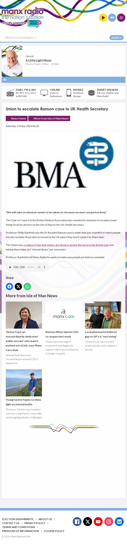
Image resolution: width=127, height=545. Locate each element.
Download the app (78, 94)
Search (116, 37)
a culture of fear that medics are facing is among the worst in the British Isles (66, 244)
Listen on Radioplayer (56, 94)
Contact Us (10, 523)
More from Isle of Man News (51, 118)
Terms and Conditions (18, 527)
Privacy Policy (34, 523)
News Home (18, 118)
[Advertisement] (66, 463)
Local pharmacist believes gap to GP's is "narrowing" (103, 320)
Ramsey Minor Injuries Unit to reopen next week (63, 320)
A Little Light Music (39, 60)
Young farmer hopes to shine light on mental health (24, 387)
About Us (45, 519)
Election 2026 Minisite (17, 519)
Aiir (28, 536)
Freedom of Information (20, 530)
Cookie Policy (54, 530)
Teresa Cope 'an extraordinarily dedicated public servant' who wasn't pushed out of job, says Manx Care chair (24, 327)
